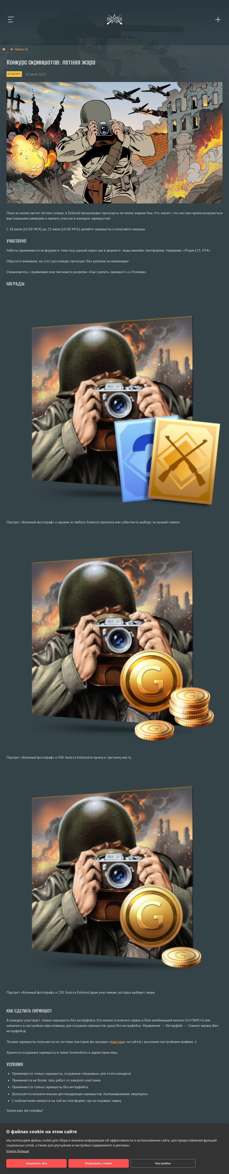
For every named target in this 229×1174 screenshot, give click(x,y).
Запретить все (27, 1163)
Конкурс (14, 74)
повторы (117, 1041)
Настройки (118, 1163)
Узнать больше (17, 1151)
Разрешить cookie (72, 1163)
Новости (21, 49)
